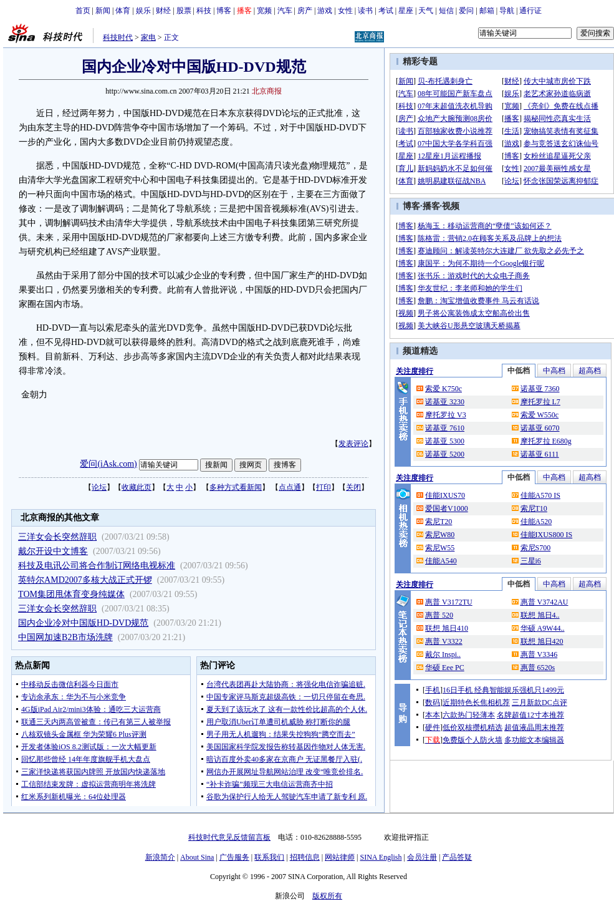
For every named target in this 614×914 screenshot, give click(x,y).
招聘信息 (305, 857)
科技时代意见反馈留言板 (229, 837)
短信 (446, 10)
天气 (425, 10)
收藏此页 (136, 487)
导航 (506, 10)
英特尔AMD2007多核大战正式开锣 (85, 580)
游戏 (324, 10)
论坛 (99, 487)
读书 (365, 10)
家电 (148, 37)
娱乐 (143, 10)
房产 (304, 10)
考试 (385, 10)
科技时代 (118, 37)
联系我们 (269, 857)
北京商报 (267, 91)
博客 (223, 10)
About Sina (197, 857)
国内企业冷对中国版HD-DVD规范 (83, 623)
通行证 (530, 10)
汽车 (284, 10)
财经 (163, 10)
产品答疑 (457, 857)
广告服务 (234, 857)
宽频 (264, 10)
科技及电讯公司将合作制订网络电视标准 (96, 565)
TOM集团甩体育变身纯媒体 (71, 594)
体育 (122, 10)
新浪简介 (160, 857)
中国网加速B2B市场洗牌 (65, 637)
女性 (345, 10)
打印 (323, 487)
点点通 (290, 487)
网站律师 (340, 857)
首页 (82, 10)
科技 (203, 10)
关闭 (353, 487)
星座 (405, 10)
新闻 (102, 10)
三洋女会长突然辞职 (57, 537)
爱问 (466, 10)
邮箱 (486, 10)
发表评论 (353, 443)
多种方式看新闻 (235, 487)
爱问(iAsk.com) (108, 464)
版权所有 (327, 896)
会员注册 (422, 857)
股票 (183, 10)
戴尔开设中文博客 (53, 551)
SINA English (380, 857)
